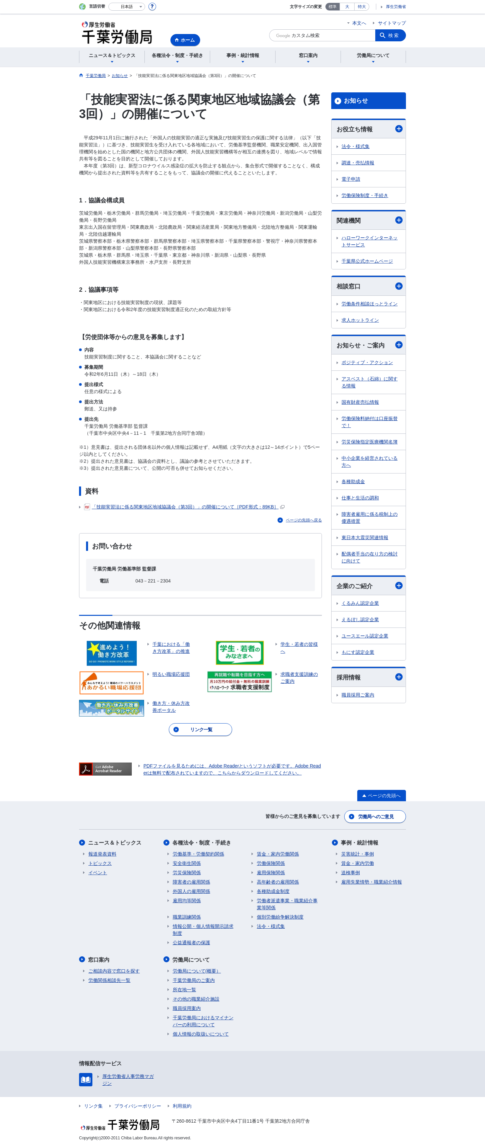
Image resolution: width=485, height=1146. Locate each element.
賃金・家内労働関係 (278, 853)
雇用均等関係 (187, 900)
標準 (333, 6)
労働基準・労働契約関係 (198, 853)
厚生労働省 (396, 6)
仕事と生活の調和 (360, 497)
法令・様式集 (356, 146)
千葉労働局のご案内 (194, 979)
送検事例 (350, 872)
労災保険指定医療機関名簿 (370, 441)
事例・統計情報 (360, 842)
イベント (97, 872)
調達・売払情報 (358, 162)
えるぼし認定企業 (360, 620)
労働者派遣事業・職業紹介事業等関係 (287, 904)
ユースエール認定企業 (365, 636)
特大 (362, 6)
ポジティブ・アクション (367, 362)
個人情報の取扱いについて (201, 1033)
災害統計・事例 (357, 853)
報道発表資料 (102, 853)
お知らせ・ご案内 (370, 345)
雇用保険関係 (271, 872)
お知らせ (356, 100)
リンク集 (93, 1105)
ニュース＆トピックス (115, 842)
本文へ (359, 23)
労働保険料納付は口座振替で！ (370, 422)
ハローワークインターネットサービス (370, 241)
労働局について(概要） (197, 970)
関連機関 (370, 220)
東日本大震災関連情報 (365, 537)
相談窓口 (370, 286)
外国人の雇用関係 (191, 891)
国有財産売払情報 (360, 402)
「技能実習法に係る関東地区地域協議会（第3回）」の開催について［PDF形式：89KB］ (184, 507)
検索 (394, 35)
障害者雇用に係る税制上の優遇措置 (370, 517)
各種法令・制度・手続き (202, 842)
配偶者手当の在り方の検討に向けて (370, 557)
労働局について (191, 959)
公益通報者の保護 (191, 942)
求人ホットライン (360, 320)
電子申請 (351, 179)
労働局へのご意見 (376, 816)
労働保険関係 (271, 863)
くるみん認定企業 (360, 603)
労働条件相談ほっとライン (370, 303)
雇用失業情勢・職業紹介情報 (371, 881)
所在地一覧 (184, 989)
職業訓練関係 (187, 916)
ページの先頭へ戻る (304, 520)
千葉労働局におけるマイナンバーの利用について (203, 1020)
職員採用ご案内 (358, 695)
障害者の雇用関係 (191, 881)
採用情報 (370, 677)
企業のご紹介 (370, 586)
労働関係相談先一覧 (109, 979)
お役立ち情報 (370, 129)
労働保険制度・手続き (365, 195)
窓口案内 (99, 959)
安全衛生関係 (187, 863)
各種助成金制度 (273, 891)
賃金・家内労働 (357, 863)
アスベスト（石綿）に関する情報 (370, 382)
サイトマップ (392, 23)
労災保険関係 (187, 872)
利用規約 (182, 1105)
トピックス (100, 863)
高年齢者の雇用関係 (278, 881)
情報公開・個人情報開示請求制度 (203, 929)
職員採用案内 (187, 1007)
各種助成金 (353, 481)
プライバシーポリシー (137, 1105)
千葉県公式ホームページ (367, 261)
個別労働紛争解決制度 (280, 916)
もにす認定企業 (358, 652)
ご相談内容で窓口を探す (114, 970)
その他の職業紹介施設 (196, 998)
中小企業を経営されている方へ (370, 461)
